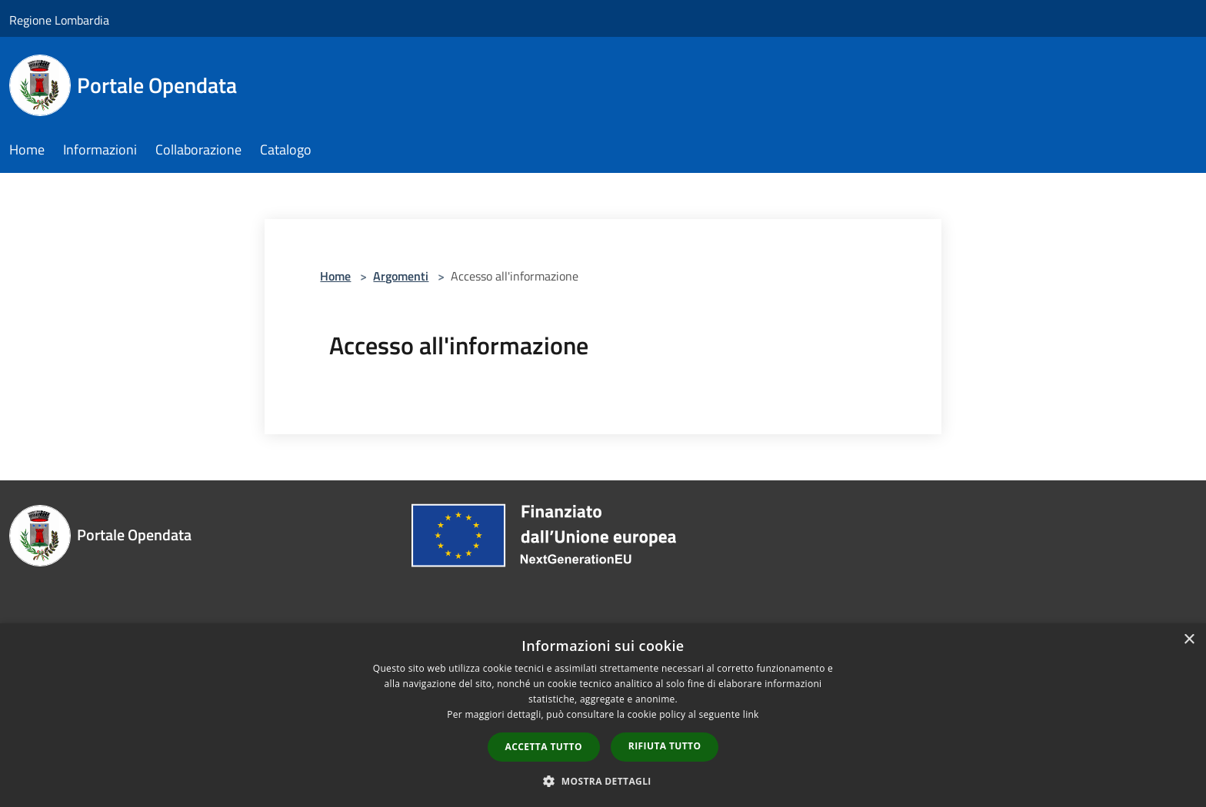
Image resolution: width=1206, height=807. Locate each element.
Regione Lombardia (59, 20)
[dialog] (603, 715)
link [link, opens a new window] (751, 714)
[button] (603, 781)
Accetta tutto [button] (543, 746)
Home (335, 276)
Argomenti (400, 276)
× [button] (1188, 640)
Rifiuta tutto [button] (664, 745)
